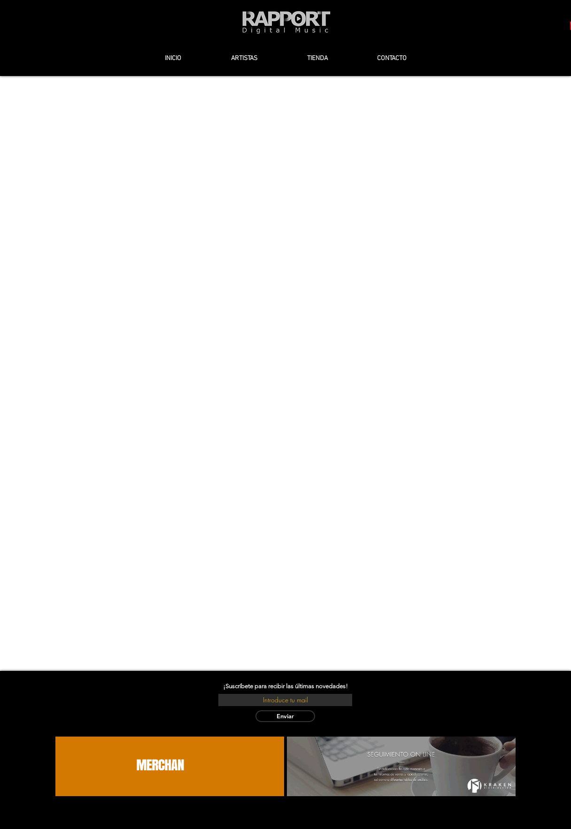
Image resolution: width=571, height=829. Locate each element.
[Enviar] (285, 716)
